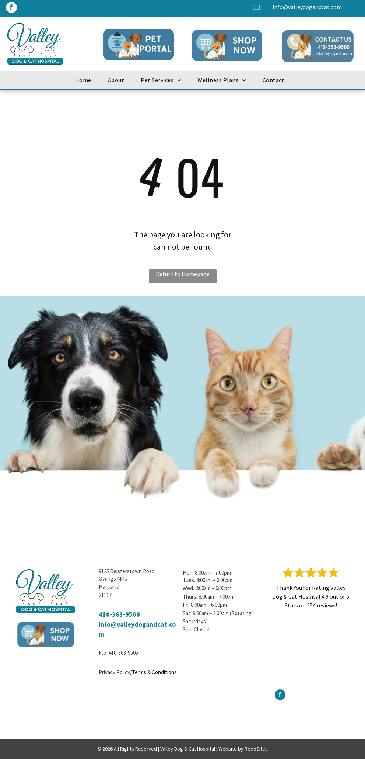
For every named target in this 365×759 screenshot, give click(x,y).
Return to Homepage (183, 274)
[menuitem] (86, 80)
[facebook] (11, 8)
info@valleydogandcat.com (307, 7)
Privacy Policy (114, 672)
